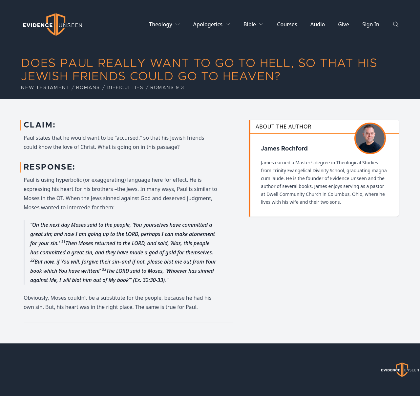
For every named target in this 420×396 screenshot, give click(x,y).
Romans (88, 87)
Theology (160, 24)
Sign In (370, 24)
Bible (249, 24)
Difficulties (125, 87)
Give (343, 24)
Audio (317, 24)
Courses (287, 24)
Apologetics (207, 24)
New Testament (45, 87)
